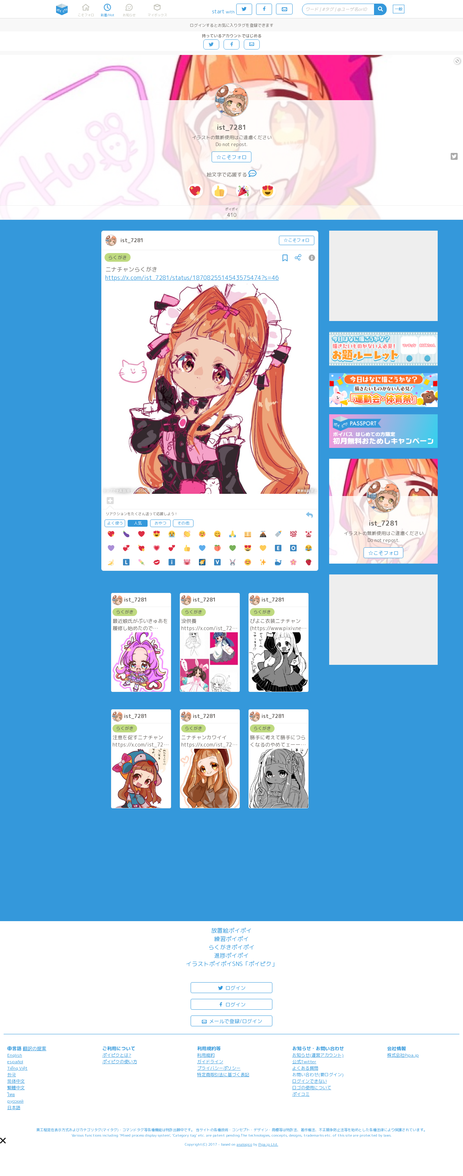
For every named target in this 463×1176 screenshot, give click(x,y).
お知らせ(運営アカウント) (318, 1055)
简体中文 (16, 1081)
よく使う (115, 523)
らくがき (117, 257)
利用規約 (205, 1055)
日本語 (13, 1107)
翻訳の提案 (34, 1048)
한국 (11, 1075)
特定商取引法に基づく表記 (223, 1075)
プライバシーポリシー (219, 1068)
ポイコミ (301, 1094)
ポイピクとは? (116, 1055)
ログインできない (309, 1081)
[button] (3, 1140)
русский (15, 1101)
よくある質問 (305, 1068)
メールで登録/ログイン (231, 1020)
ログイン (231, 987)
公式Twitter (304, 1062)
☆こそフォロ (231, 157)
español (15, 1062)
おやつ (160, 523)
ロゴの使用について (311, 1088)
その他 (183, 523)
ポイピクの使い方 (119, 1062)
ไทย (11, 1094)
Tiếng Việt (17, 1068)
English (14, 1055)
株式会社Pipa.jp (403, 1055)
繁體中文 (16, 1088)
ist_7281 (232, 127)
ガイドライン (210, 1062)
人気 (138, 523)
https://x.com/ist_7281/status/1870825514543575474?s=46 (192, 278)
